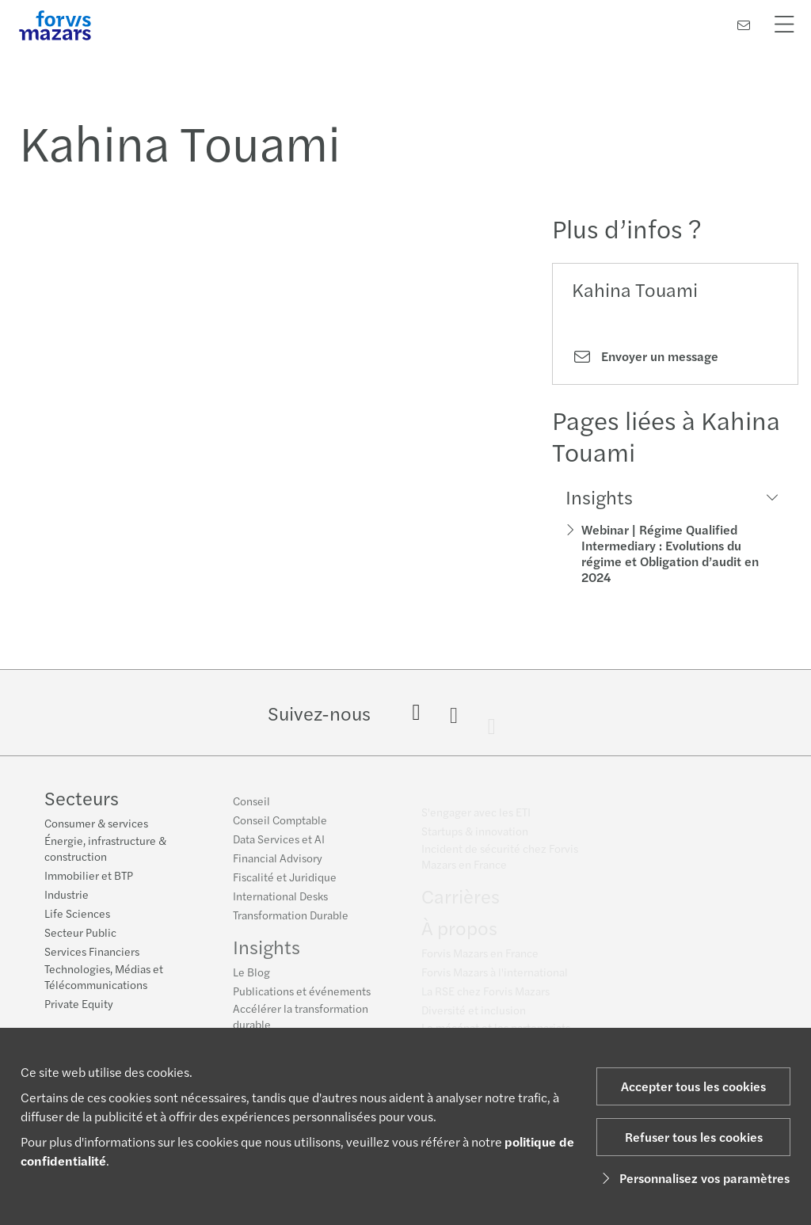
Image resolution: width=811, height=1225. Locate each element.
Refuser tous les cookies (694, 1137)
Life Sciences (77, 915)
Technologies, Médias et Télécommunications (103, 978)
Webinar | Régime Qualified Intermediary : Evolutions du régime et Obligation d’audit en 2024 (670, 553)
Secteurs (81, 799)
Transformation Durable (290, 922)
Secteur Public (80, 934)
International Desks (280, 903)
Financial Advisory (277, 865)
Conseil (251, 808)
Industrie (66, 896)
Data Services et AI (279, 846)
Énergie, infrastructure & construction (105, 849)
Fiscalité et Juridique (285, 884)
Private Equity (78, 1005)
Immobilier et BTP (88, 877)
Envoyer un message (645, 356)
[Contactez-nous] (743, 25)
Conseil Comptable (280, 827)
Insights (266, 953)
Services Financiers (91, 953)
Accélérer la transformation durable (300, 1023)
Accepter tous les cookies (693, 1086)
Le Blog (251, 979)
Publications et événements (302, 998)
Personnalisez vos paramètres (693, 1178)
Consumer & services (96, 824)
